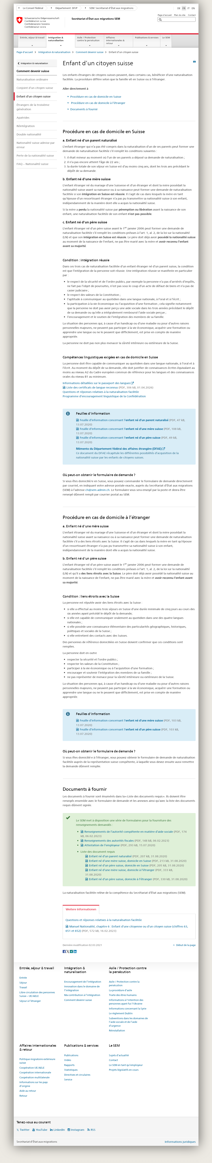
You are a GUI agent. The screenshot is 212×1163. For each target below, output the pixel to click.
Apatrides (23, 117)
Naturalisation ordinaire (32, 79)
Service (68, 1079)
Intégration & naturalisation (60, 40)
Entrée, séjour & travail (32, 37)
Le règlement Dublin (121, 1013)
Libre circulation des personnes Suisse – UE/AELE (37, 994)
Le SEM (166, 37)
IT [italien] (188, 8)
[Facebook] (64, 951)
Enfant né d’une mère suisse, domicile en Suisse (137, 861)
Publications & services (146, 37)
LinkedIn (59, 1130)
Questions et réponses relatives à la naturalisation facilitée (101, 392)
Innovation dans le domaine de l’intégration (82, 988)
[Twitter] (68, 951)
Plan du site (179, 15)
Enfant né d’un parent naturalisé (128, 856)
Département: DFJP (64, 8)
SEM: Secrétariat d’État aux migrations (109, 8)
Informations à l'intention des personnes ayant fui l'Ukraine (126, 1001)
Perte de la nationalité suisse (35, 155)
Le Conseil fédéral (31, 8)
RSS (93, 1130)
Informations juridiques (180, 1142)
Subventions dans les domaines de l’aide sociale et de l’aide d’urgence (128, 1022)
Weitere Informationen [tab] (81, 909)
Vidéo (67, 1060)
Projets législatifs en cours (123, 1069)
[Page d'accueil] (71, 22)
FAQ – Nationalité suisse (32, 164)
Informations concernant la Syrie (127, 1008)
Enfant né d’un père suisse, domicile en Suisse (136, 865)
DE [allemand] (178, 8)
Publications (71, 1055)
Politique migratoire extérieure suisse (37, 1061)
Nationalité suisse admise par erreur (36, 145)
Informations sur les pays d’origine (33, 1084)
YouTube (41, 1130)
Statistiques (71, 1069)
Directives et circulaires (77, 1074)
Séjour (23, 982)
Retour (23, 1095)
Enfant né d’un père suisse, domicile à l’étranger (138, 879)
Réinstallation (117, 1030)
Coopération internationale (35, 1072)
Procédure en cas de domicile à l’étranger (97, 103)
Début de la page (186, 945)
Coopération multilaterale (34, 1077)
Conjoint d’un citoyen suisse (35, 88)
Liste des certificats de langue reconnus (109, 387)
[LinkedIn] (75, 951)
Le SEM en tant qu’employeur (126, 1064)
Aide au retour (27, 1090)
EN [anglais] (193, 8)
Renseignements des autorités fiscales (126, 840)
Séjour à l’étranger (30, 1000)
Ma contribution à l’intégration (82, 995)
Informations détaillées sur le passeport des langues (96, 383)
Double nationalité (29, 134)
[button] (160, 19)
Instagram (77, 1130)
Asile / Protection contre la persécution (88, 39)
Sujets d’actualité (119, 1055)
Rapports (69, 1064)
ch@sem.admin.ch (97, 490)
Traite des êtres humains (123, 995)
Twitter (25, 1130)
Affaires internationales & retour (115, 40)
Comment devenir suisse (89, 52)
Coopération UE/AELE (31, 1067)
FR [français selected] (183, 8)
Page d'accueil (165, 15)
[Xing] (72, 951)
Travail (23, 987)
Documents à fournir (84, 109)
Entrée (23, 977)
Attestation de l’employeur (119, 845)
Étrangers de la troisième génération (33, 107)
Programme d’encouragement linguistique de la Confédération (104, 396)
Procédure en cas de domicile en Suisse (95, 96)
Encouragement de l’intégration (82, 981)
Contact (192, 15)
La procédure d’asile (120, 990)
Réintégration (26, 126)
